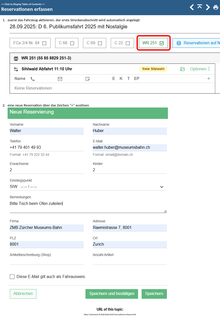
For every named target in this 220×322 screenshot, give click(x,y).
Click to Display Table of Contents (23, 4)
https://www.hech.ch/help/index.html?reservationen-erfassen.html (110, 314)
